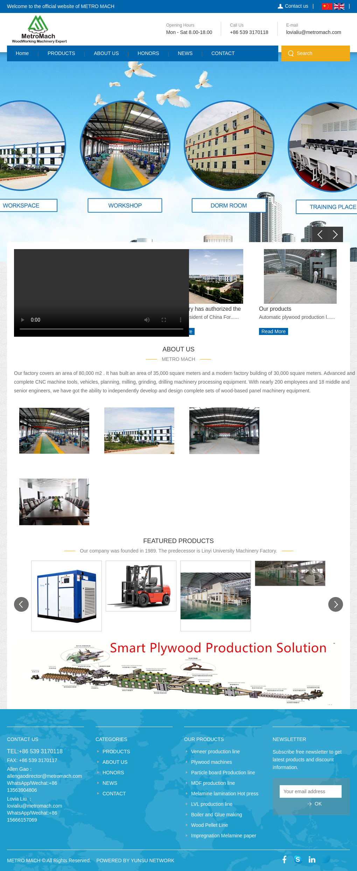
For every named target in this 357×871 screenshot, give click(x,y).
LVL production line (211, 804)
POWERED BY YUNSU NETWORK (135, 860)
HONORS (148, 53)
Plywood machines (211, 762)
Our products (275, 309)
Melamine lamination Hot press (224, 793)
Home (22, 53)
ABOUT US (106, 53)
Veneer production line (215, 751)
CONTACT (223, 53)
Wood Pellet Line (209, 825)
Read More (273, 331)
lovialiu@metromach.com (313, 32)
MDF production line (213, 783)
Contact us (296, 6)
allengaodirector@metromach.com (44, 776)
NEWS (185, 53)
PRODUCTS (61, 53)
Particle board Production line (223, 772)
